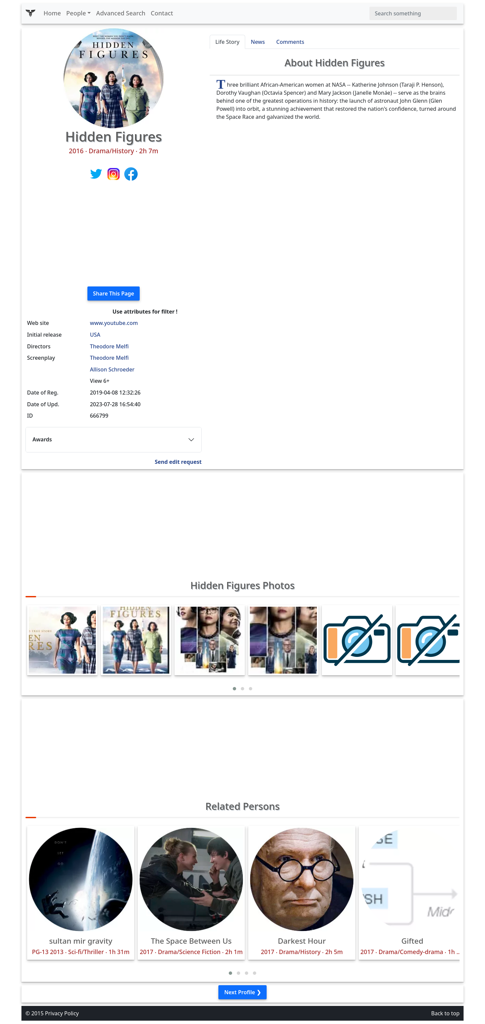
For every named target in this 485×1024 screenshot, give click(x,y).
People (76, 13)
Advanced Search (120, 13)
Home (52, 13)
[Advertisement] (113, 234)
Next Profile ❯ (242, 992)
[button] (234, 688)
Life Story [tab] (227, 42)
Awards (42, 439)
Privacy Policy (62, 1013)
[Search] (413, 13)
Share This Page (113, 293)
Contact (162, 13)
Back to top (445, 1013)
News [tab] (258, 42)
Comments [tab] (290, 42)
